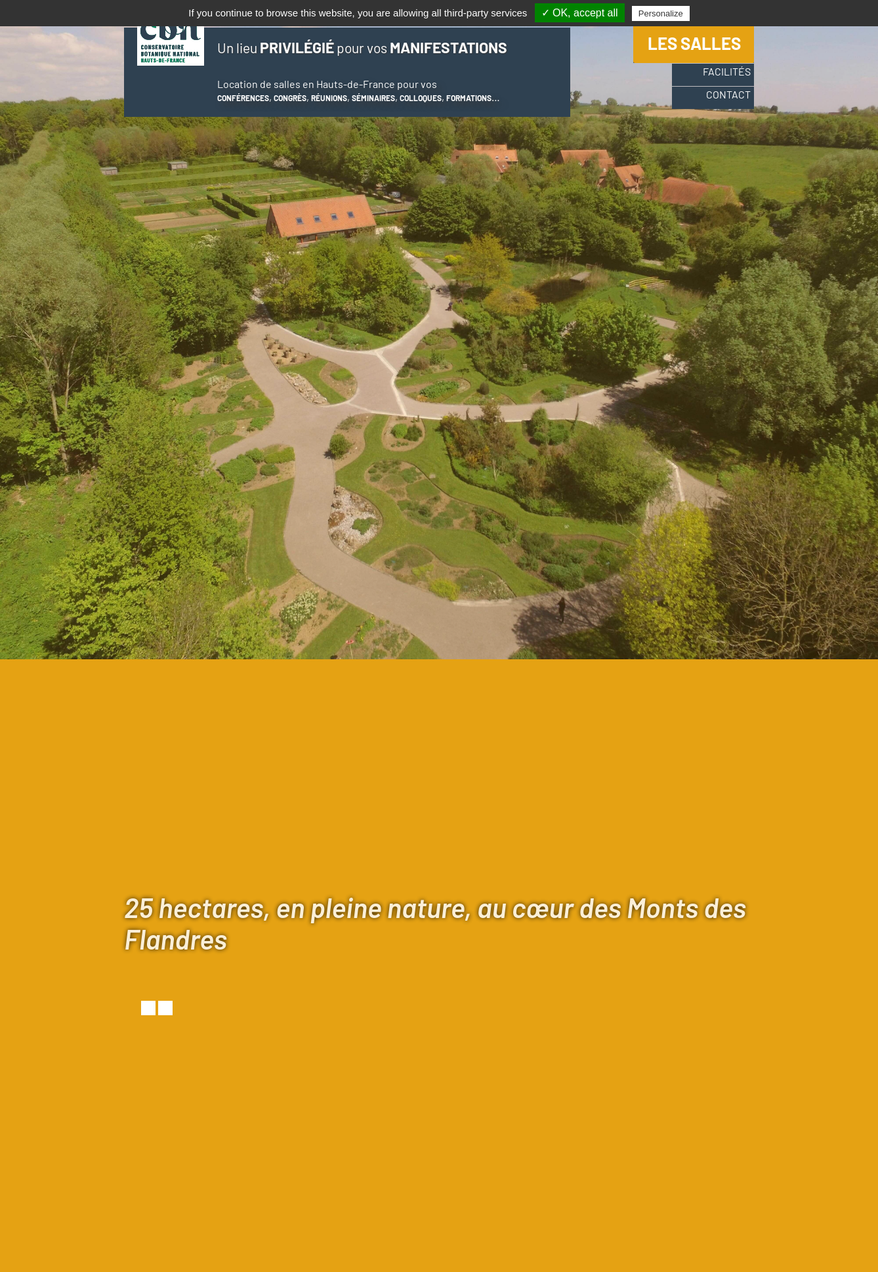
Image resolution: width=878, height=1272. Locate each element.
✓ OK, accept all (579, 12)
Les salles (694, 48)
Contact (718, 105)
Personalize (660, 13)
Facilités (717, 81)
